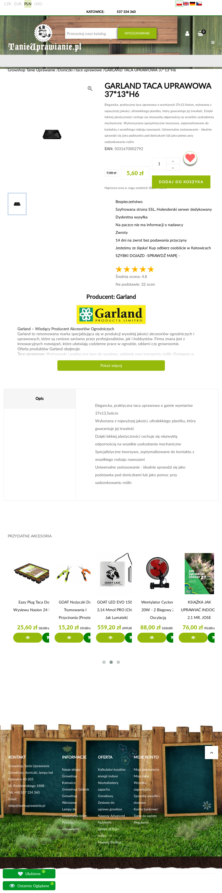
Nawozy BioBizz (109, 842)
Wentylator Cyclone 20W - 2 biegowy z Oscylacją (158, 610)
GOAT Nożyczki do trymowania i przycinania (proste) (75, 610)
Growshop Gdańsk (75, 789)
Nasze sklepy (71, 769)
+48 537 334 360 (27, 792)
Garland (125, 296)
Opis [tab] (40, 398)
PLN (27, 3)
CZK (7, 3)
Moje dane (141, 776)
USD (38, 3)
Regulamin (141, 822)
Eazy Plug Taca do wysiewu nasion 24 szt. (34, 606)
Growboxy (105, 796)
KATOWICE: (95, 12)
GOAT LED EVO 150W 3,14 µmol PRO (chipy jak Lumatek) (116, 610)
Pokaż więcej (111, 365)
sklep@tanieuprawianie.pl (26, 805)
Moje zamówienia (146, 769)
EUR (18, 3)
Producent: (111, 296)
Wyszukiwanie (137, 33)
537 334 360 (126, 12)
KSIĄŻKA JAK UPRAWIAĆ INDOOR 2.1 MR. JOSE (199, 610)
